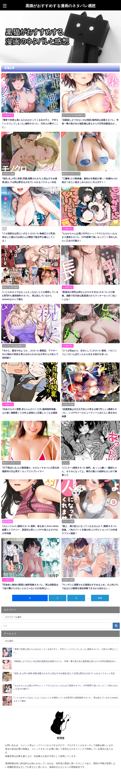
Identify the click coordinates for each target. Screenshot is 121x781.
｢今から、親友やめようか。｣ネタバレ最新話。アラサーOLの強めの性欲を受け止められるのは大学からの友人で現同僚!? (30, 352)
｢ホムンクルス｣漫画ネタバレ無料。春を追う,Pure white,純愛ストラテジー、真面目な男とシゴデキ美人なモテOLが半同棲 (30, 523)
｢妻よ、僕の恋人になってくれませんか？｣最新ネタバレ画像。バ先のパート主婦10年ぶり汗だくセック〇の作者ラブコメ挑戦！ (90, 523)
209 (100, 590)
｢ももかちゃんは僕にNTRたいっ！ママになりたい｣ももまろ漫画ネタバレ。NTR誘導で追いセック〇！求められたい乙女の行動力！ (89, 236)
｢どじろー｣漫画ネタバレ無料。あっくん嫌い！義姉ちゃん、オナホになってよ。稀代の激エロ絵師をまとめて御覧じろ (90, 465)
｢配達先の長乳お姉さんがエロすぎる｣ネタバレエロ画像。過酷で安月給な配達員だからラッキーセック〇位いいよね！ (90, 294)
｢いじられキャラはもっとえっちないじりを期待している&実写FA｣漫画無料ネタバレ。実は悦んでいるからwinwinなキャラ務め (30, 294)
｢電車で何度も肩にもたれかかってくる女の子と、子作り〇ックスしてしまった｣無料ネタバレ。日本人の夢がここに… (30, 123)
